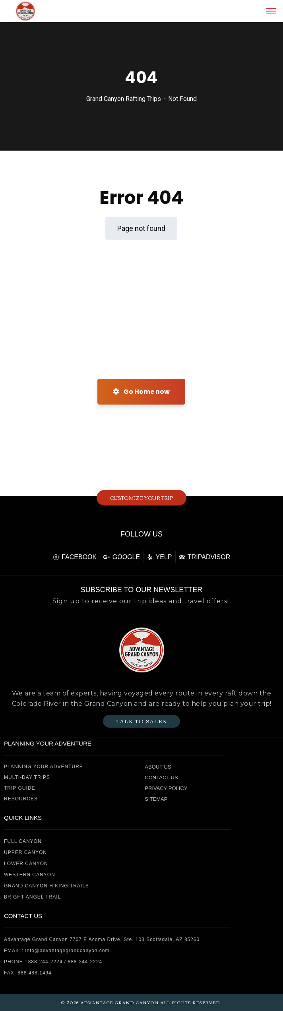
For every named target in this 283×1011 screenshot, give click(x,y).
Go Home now (141, 391)
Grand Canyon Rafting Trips (123, 99)
